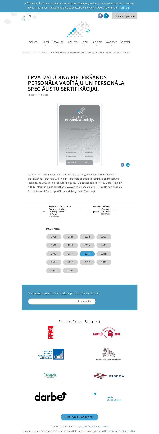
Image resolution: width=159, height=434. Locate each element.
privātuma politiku (61, 7)
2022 (53, 245)
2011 (103, 262)
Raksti (45, 42)
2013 (70, 262)
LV (24, 16)
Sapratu (125, 7)
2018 (53, 253)
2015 (103, 253)
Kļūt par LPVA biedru (79, 417)
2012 (87, 262)
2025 (70, 236)
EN (29, 15)
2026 (53, 236)
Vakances (111, 42)
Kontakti (125, 42)
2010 (53, 270)
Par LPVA (72, 42)
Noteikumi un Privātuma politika (93, 426)
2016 (87, 253)
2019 (103, 245)
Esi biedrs (96, 42)
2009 (70, 270)
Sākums (34, 42)
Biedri (84, 42)
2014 (53, 262)
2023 (103, 236)
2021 (70, 245)
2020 (87, 245)
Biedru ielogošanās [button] (125, 15)
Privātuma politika (127, 431)
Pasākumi (57, 42)
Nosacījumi (109, 431)
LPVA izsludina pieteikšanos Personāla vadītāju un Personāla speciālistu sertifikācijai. (86, 52)
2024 (87, 236)
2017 (70, 253)
